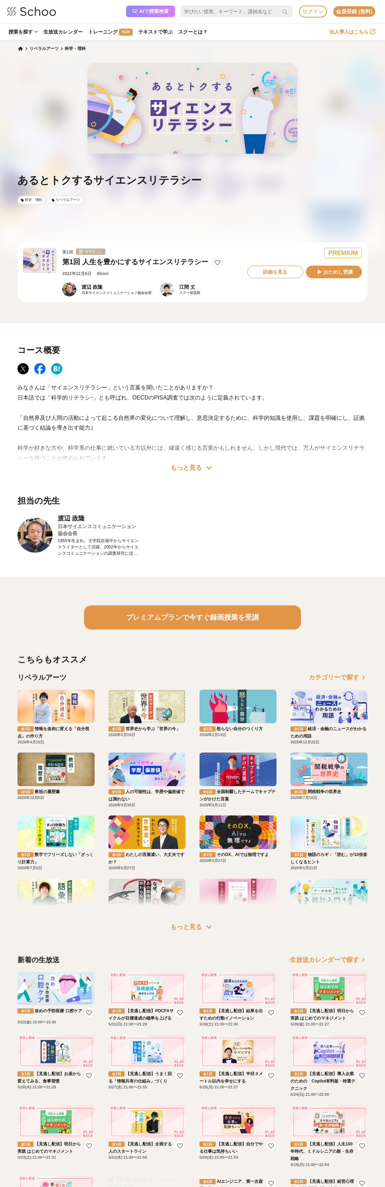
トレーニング (110, 32)
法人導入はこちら (352, 32)
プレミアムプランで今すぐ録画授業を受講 (192, 617)
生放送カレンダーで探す (329, 960)
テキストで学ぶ (155, 32)
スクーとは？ (193, 32)
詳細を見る (275, 272)
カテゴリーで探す (338, 677)
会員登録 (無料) (354, 11)
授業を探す (23, 32)
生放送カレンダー (63, 32)
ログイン (312, 11)
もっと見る (192, 467)
